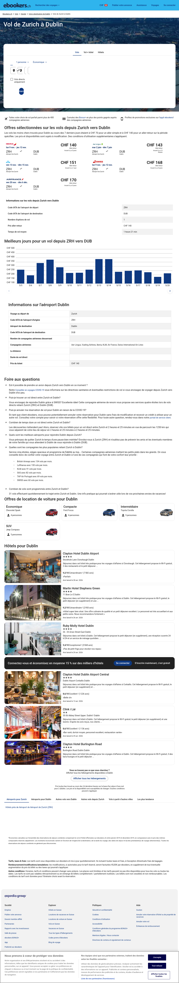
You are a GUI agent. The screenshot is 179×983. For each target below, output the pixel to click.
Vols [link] (16, 14)
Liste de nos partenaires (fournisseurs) (98, 979)
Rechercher (89, 88)
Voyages (155, 5)
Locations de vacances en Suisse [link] (61, 915)
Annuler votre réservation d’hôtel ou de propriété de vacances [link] (156, 916)
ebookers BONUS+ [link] (12, 938)
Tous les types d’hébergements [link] (61, 933)
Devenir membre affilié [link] (13, 919)
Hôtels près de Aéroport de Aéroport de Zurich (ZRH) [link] (29, 807)
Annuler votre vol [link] (142, 922)
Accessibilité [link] (97, 924)
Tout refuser (157, 966)
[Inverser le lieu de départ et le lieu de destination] (64, 70)
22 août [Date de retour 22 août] (154, 71)
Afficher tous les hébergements (89, 778)
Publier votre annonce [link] (13, 915)
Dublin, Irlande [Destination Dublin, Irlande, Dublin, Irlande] (77, 71)
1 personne (140, 62)
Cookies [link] (95, 915)
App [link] (6, 942)
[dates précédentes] (9, 291)
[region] (89, 967)
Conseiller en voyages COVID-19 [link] (29, 390)
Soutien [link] (139, 910)
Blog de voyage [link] (54, 942)
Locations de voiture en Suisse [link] (60, 919)
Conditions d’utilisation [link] (101, 919)
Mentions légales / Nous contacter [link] (105, 935)
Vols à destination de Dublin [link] (39, 14)
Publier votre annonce (122, 5)
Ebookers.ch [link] (7, 14)
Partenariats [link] (9, 924)
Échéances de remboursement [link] (148, 926)
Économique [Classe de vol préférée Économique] (158, 62)
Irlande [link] (23, 14)
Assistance (142, 5)
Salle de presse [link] (10, 933)
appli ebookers (166, 117)
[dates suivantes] (170, 291)
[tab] (77, 52)
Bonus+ (82, 117)
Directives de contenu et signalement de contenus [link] (111, 940)
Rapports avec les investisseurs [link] (17, 929)
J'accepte (157, 957)
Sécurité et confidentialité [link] (102, 910)
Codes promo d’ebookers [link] (58, 938)
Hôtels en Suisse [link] (55, 910)
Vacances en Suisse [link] (56, 929)
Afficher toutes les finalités (159, 975)
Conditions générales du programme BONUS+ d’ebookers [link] (110, 930)
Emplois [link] (8, 910)
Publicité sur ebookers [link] (13, 947)
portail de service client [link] (160, 417)
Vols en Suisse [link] (54, 924)
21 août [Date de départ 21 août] (127, 71)
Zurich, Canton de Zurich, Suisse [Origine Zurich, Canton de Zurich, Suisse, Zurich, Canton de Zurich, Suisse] (33, 71)
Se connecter (170, 5)
